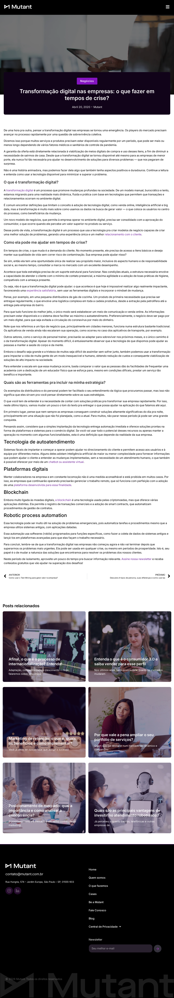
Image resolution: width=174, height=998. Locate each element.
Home (92, 869)
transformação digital (19, 190)
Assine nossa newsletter (136, 559)
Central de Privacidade (105, 927)
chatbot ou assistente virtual (66, 462)
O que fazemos (98, 885)
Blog (91, 918)
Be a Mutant (96, 902)
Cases (93, 894)
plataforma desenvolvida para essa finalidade (42, 485)
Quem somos (97, 877)
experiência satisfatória (41, 290)
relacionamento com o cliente (123, 234)
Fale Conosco (97, 910)
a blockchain (63, 500)
